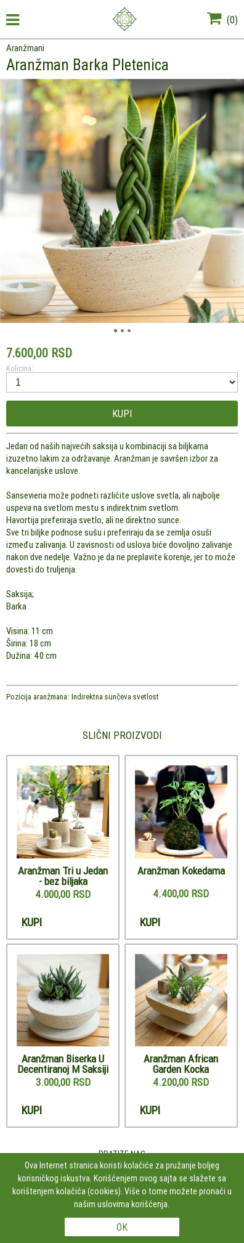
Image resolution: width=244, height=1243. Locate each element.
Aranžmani (25, 48)
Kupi (122, 413)
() (222, 20)
